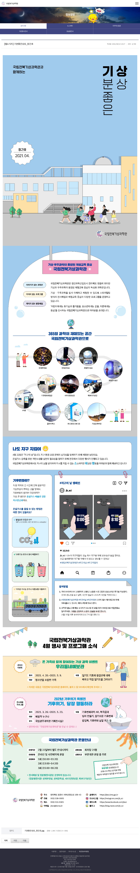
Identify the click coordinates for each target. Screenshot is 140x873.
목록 (6, 841)
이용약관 (53, 851)
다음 (24, 841)
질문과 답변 (62, 851)
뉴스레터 (70, 26)
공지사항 (23, 26)
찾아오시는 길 (72, 851)
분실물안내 (70, 31)
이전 (15, 841)
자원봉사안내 (23, 31)
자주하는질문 (117, 26)
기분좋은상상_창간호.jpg (34, 831)
